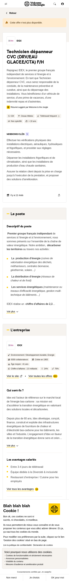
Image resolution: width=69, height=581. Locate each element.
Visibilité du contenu (14, 561)
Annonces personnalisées (17, 558)
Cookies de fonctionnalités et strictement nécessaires (29, 555)
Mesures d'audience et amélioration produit (24, 564)
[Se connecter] (62, 3)
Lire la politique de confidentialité (17, 545)
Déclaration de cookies (43, 545)
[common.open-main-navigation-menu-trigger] (5, 4)
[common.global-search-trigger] (54, 4)
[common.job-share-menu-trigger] (59, 195)
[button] (11, 41)
